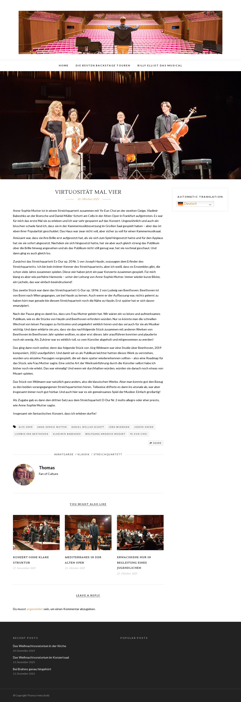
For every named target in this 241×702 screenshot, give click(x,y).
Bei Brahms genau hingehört (32, 669)
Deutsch (187, 204)
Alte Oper (26, 427)
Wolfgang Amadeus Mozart (105, 434)
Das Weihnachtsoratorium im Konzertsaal (41, 657)
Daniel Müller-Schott (88, 427)
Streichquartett (108, 454)
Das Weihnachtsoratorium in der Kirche (39, 646)
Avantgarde (64, 454)
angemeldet (35, 609)
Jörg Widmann (119, 427)
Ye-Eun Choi (138, 434)
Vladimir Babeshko (67, 434)
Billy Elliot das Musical (159, 65)
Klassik (84, 454)
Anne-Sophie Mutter (52, 427)
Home (64, 65)
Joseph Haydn (144, 427)
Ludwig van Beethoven (31, 434)
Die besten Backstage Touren (103, 65)
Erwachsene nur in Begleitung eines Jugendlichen (134, 563)
